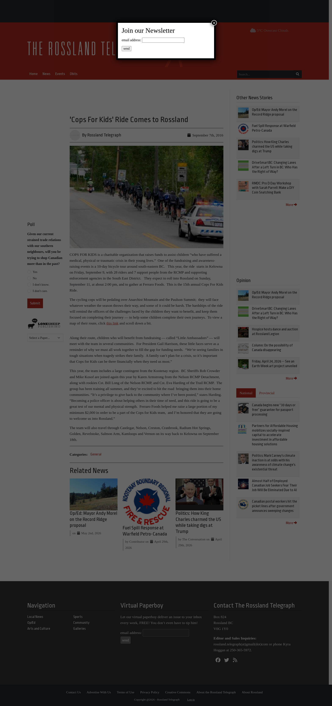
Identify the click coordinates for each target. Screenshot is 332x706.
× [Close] (214, 23)
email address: (131, 40)
